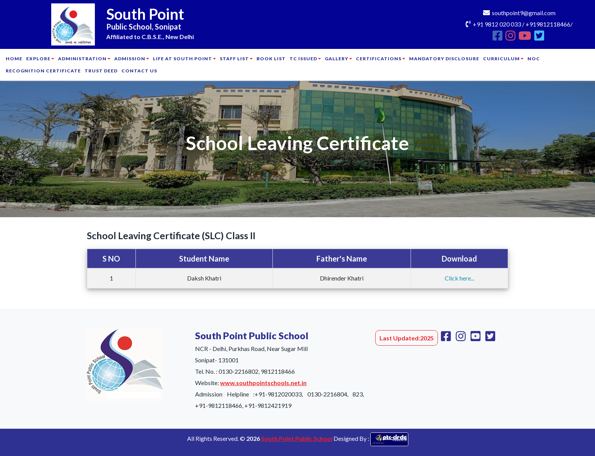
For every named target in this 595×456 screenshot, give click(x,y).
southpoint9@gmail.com (524, 12)
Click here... (459, 278)
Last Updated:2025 (406, 338)
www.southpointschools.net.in (263, 382)
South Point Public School (296, 438)
